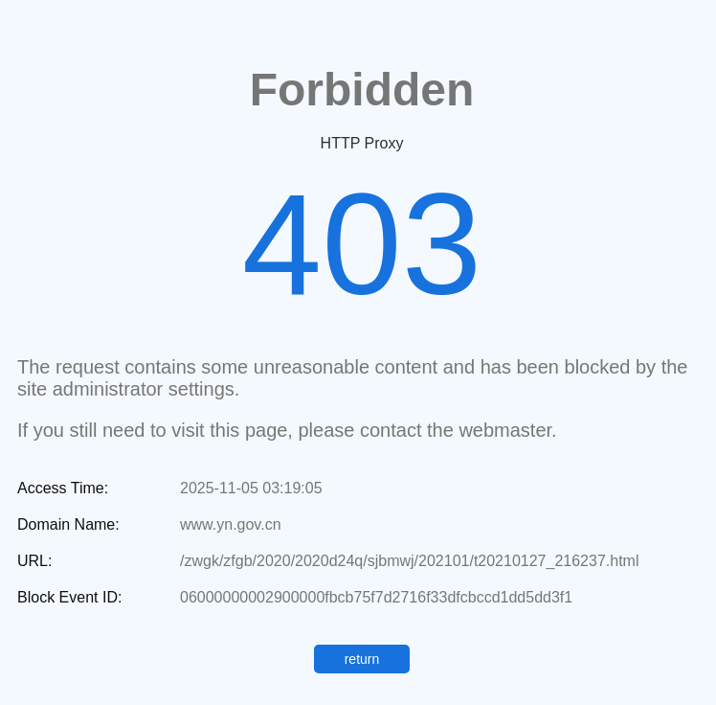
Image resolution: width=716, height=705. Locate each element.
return (362, 659)
